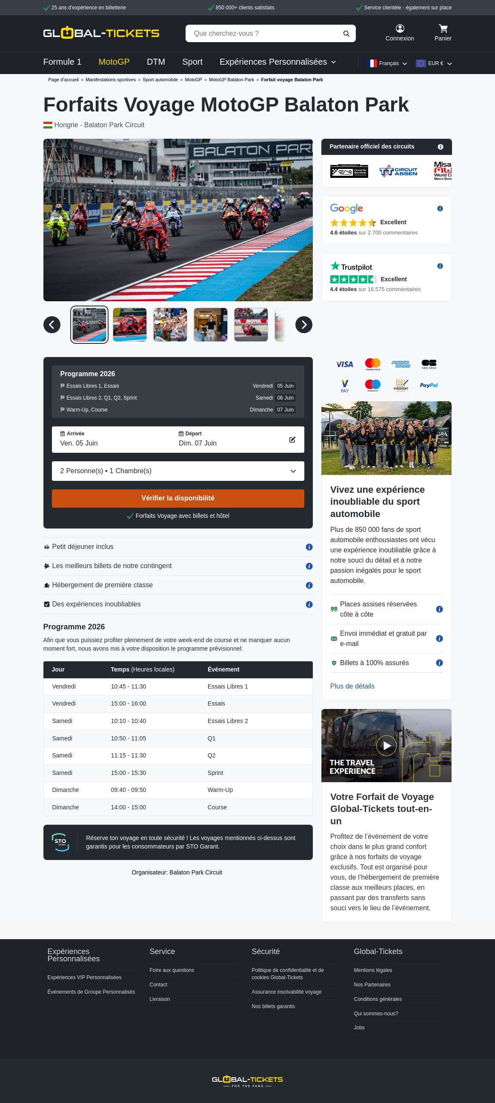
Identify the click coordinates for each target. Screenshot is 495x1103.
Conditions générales (378, 999)
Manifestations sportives (111, 79)
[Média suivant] (303, 324)
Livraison (160, 999)
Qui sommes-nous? (376, 1014)
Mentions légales (373, 970)
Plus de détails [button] (352, 686)
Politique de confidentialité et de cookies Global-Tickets (288, 973)
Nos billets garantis (273, 1006)
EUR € (435, 63)
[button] (386, 147)
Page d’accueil (64, 79)
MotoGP (193, 79)
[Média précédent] (51, 324)
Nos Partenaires (372, 985)
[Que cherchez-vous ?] (271, 33)
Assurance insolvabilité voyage (287, 992)
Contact (158, 985)
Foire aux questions (172, 970)
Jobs (359, 1028)
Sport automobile (160, 79)
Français (389, 63)
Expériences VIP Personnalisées (85, 977)
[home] (101, 33)
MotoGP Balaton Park (231, 79)
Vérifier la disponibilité (178, 498)
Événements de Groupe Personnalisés (91, 992)
